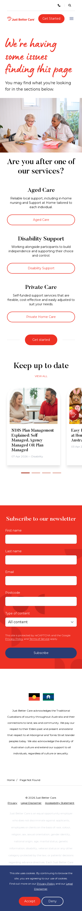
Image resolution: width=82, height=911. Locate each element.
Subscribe (41, 653)
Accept (29, 901)
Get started (41, 340)
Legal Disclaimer (31, 803)
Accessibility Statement (59, 803)
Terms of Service (39, 638)
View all (41, 376)
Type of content (17, 613)
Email (9, 572)
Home (11, 780)
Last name (13, 551)
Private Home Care (41, 317)
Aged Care (41, 220)
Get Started (51, 19)
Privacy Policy (14, 638)
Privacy (12, 803)
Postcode (12, 593)
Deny (52, 901)
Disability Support (41, 268)
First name (13, 530)
